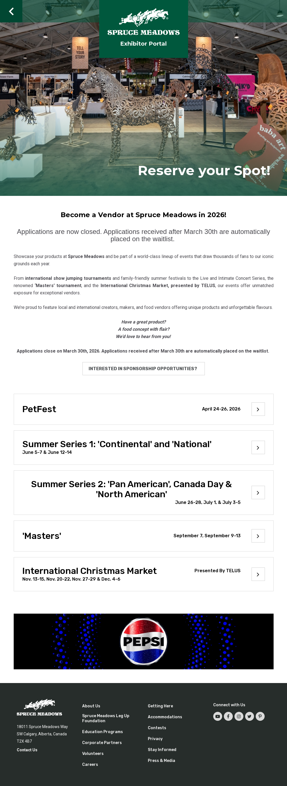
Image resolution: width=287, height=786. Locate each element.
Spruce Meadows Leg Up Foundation (105, 718)
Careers (90, 764)
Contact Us (27, 750)
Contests (157, 728)
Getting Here (160, 706)
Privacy (155, 738)
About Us (91, 706)
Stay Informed (162, 749)
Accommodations (165, 717)
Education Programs (102, 731)
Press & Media (161, 760)
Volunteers (93, 753)
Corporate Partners (102, 742)
